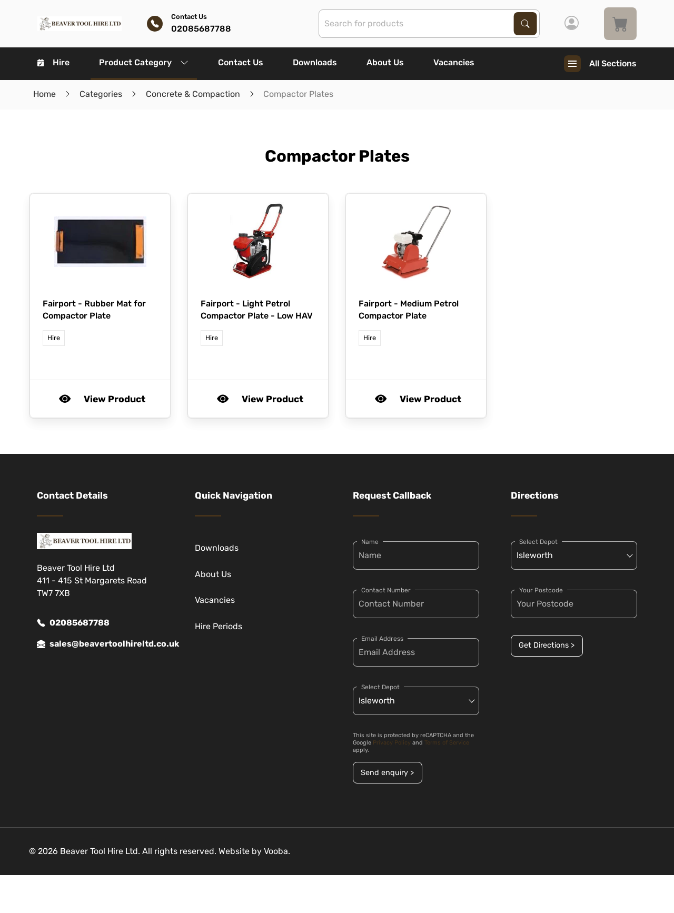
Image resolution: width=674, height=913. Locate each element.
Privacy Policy (392, 742)
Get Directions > (546, 645)
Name (370, 541)
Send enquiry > (387, 772)
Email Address (382, 638)
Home (44, 94)
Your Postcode (541, 590)
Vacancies (453, 62)
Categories (101, 94)
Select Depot (380, 687)
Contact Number (386, 590)
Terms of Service (446, 742)
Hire (53, 62)
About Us (385, 62)
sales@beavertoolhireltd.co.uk (100, 644)
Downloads (315, 62)
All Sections (600, 63)
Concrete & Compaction (193, 94)
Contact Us (240, 62)
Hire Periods (218, 626)
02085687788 (73, 623)
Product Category (144, 62)
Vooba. (277, 851)
